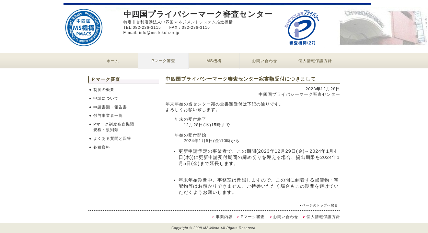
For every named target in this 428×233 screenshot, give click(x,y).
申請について (106, 98)
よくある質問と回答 (112, 138)
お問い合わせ (264, 61)
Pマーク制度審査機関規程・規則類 (113, 127)
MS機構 (214, 61)
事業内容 (224, 217)
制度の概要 (103, 89)
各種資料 (101, 147)
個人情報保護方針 (315, 61)
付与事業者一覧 (108, 115)
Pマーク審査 (163, 61)
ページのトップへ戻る (320, 205)
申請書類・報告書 (110, 107)
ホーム (113, 61)
